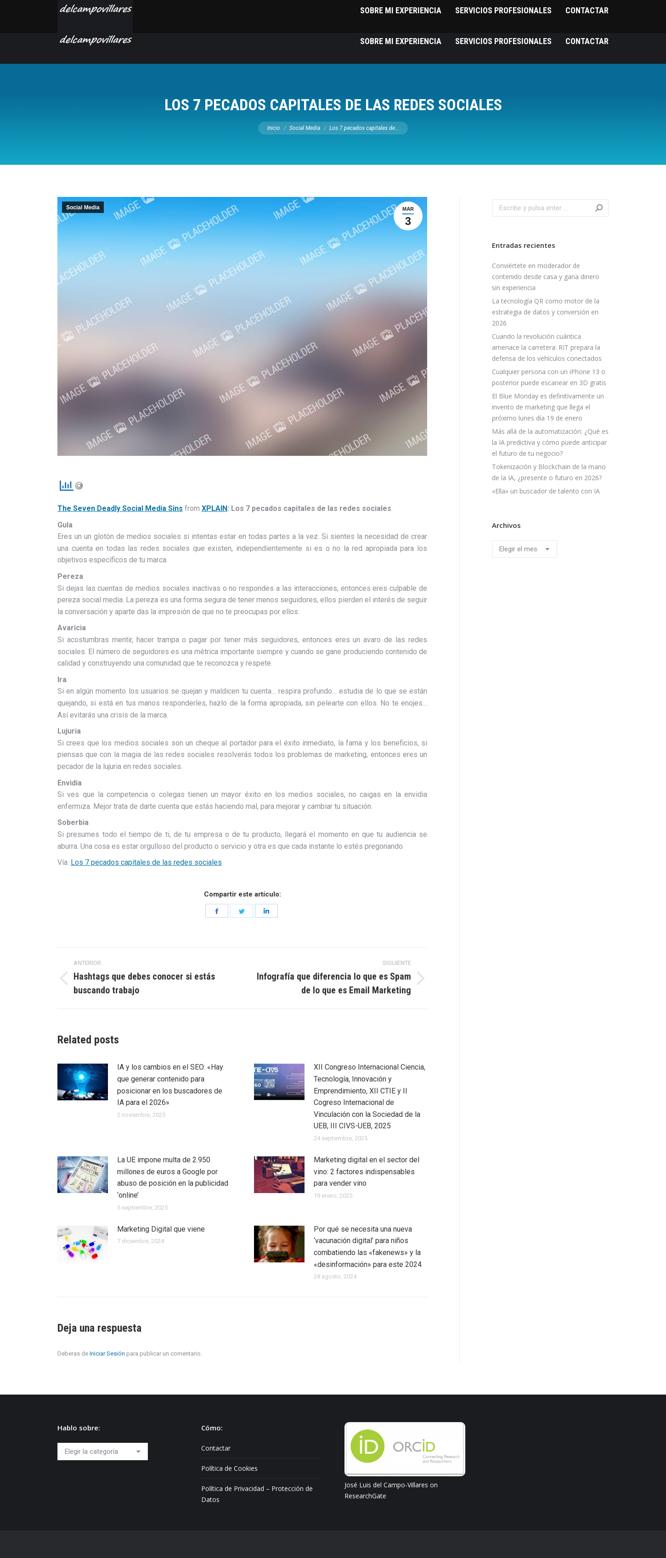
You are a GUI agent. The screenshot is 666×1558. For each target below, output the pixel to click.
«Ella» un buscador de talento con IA (546, 491)
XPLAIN (214, 508)
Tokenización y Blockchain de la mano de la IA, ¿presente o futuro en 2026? (549, 472)
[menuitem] (400, 41)
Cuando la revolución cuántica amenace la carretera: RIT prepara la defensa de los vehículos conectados (547, 347)
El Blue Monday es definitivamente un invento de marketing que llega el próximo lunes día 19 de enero (548, 407)
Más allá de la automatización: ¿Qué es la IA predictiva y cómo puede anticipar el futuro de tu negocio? (550, 442)
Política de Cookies (229, 1468)
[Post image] (82, 1082)
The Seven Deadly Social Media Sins (120, 508)
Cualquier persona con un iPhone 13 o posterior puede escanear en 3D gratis (549, 377)
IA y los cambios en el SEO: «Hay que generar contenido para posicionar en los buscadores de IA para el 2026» (170, 1085)
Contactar (216, 1448)
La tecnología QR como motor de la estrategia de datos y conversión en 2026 (545, 312)
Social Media (83, 207)
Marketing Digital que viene (161, 1229)
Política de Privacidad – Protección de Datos (257, 1494)
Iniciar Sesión (107, 1353)
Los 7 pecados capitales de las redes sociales (146, 862)
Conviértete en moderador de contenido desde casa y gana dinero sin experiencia (545, 276)
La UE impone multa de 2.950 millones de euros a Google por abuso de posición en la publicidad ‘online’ (172, 1177)
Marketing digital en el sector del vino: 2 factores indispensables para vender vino (366, 1171)
